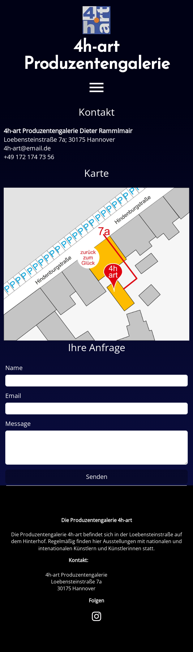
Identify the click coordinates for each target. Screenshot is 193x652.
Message (18, 423)
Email (13, 395)
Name (14, 368)
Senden (96, 476)
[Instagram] (96, 615)
